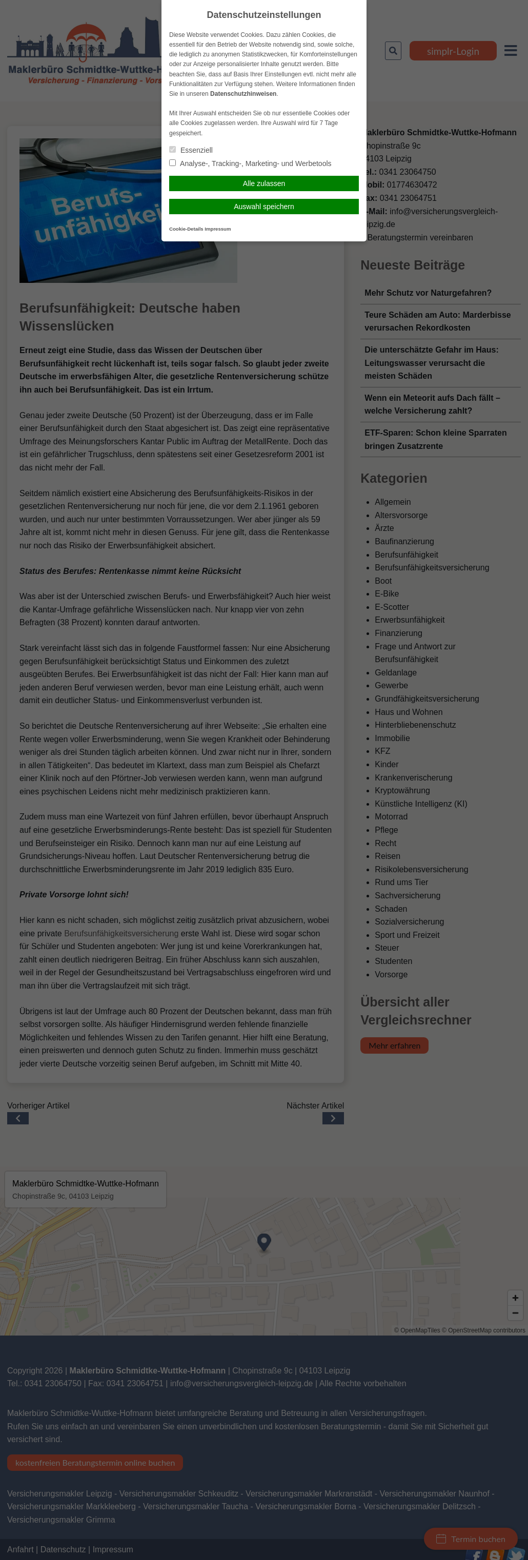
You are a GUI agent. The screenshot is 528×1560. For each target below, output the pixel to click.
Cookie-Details (186, 229)
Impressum (218, 229)
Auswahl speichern (264, 206)
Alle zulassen (264, 183)
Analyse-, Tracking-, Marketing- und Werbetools (250, 163)
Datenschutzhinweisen (243, 93)
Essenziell (191, 150)
